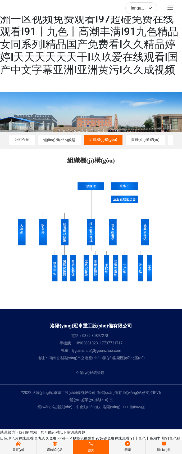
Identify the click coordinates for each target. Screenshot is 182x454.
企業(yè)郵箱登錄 (90, 373)
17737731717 (111, 343)
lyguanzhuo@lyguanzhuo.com (96, 350)
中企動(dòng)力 (89, 407)
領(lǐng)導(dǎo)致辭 (59, 140)
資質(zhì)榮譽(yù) (145, 139)
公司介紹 (22, 139)
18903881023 (86, 343)
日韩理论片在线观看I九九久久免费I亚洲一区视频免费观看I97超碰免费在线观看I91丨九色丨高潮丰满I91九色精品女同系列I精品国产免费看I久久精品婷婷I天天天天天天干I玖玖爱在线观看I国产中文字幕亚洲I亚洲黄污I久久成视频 (89, 38)
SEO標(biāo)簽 (134, 407)
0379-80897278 (95, 336)
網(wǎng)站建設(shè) (55, 407)
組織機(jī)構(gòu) (103, 139)
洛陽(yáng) (111, 407)
